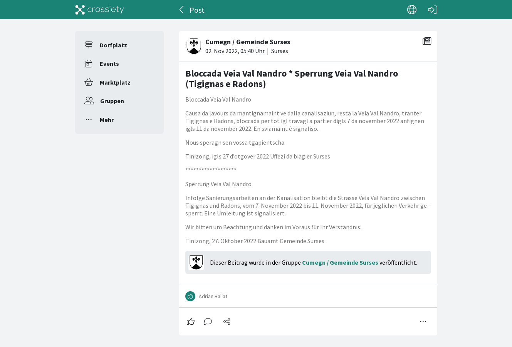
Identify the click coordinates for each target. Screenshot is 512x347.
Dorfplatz (113, 45)
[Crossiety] (100, 9)
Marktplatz (115, 82)
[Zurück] (182, 9)
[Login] (432, 9)
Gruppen (112, 101)
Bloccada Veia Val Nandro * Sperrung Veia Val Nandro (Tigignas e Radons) (291, 78)
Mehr (107, 119)
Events (109, 63)
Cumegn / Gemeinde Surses (340, 262)
